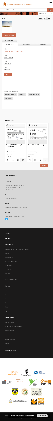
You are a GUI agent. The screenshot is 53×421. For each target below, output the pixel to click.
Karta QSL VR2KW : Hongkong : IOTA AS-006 (15, 145)
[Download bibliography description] (12, 160)
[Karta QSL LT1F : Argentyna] (7, 24)
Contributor (8, 299)
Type (6, 311)
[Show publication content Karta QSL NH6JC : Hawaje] (40, 160)
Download (9, 40)
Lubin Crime (9, 257)
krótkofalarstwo (34, 95)
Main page (8, 238)
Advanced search (43, 13)
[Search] (50, 10)
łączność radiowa (10, 95)
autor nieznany (8, 57)
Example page (9, 322)
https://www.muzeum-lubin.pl (15, 216)
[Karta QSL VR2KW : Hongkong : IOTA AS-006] (15, 134)
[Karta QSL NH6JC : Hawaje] (37, 134)
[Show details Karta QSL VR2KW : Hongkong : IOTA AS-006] (22, 160)
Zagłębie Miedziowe (11, 261)
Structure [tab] (43, 44)
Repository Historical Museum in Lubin (16, 249)
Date (6, 307)
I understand (42, 415)
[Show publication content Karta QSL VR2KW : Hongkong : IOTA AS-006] (17, 160)
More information (30, 415)
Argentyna (8, 98)
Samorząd (8, 265)
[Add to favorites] (45, 18)
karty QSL (22, 95)
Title (6, 291)
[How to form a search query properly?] (51, 13)
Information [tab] (26, 44)
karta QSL (7, 70)
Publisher (8, 303)
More (44, 165)
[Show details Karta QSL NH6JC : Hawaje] (45, 160)
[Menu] (50, 1)
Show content (9, 35)
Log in (7, 344)
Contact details (9, 330)
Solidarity (8, 269)
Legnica (7, 273)
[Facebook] (6, 219)
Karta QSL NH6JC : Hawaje (36, 145)
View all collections (11, 279)
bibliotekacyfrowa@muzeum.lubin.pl (16, 207)
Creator (7, 295)
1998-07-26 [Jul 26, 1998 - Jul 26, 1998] (7, 64)
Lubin (7, 253)
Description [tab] (9, 44)
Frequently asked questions (13, 326)
